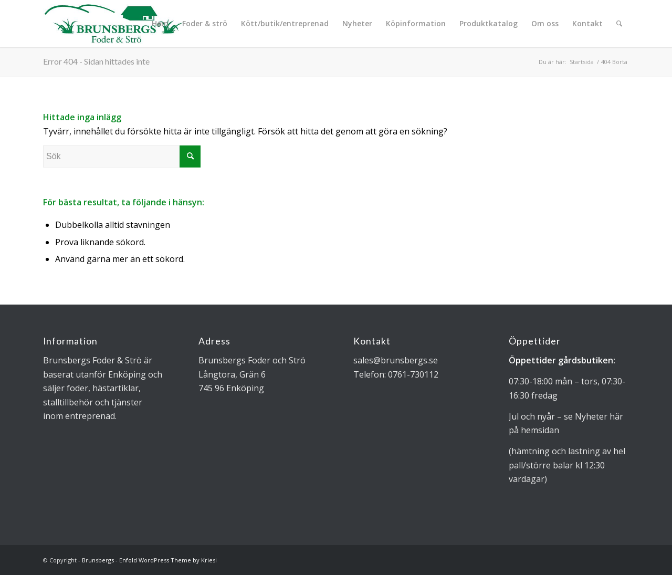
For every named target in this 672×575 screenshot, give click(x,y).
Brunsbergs (98, 560)
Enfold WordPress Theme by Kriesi (168, 560)
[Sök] (619, 23)
